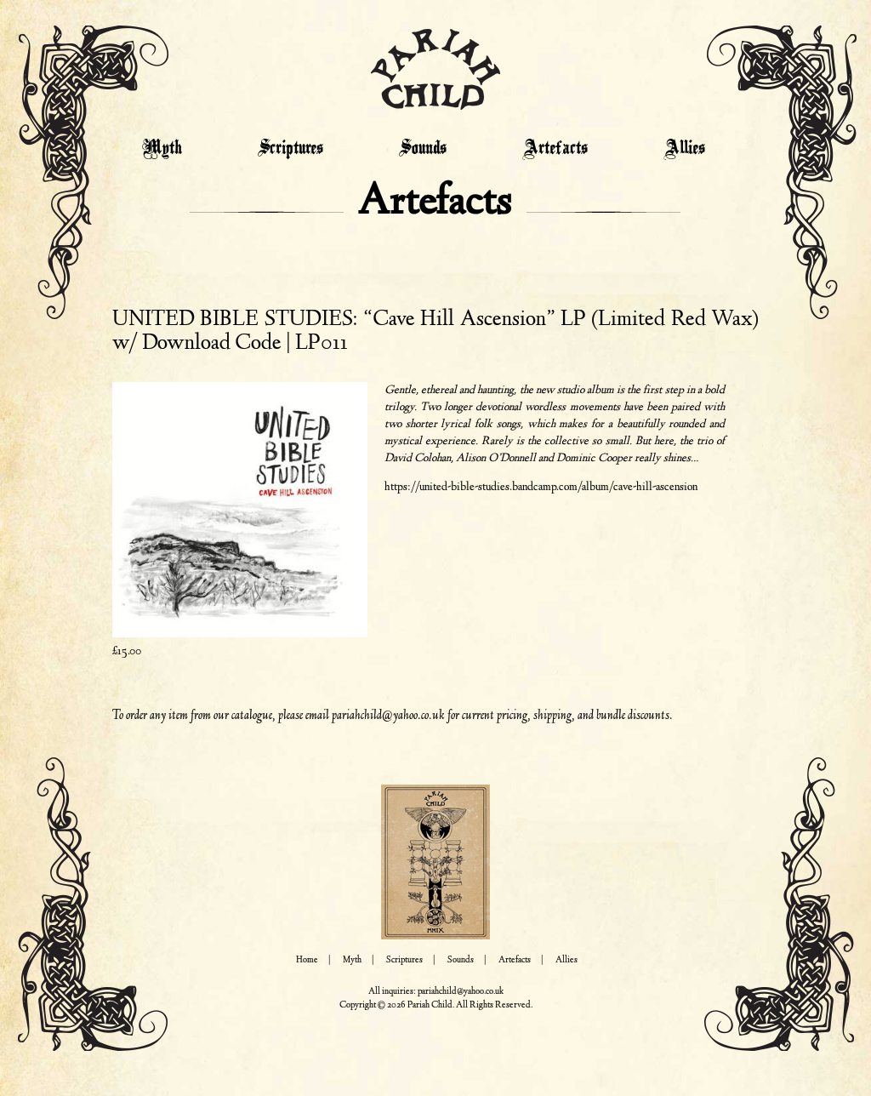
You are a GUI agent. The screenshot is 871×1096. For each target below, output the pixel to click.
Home (307, 960)
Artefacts (555, 148)
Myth (162, 148)
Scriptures (290, 148)
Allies (684, 148)
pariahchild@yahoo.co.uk (388, 715)
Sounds (423, 148)
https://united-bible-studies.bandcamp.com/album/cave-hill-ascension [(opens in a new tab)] (540, 488)
